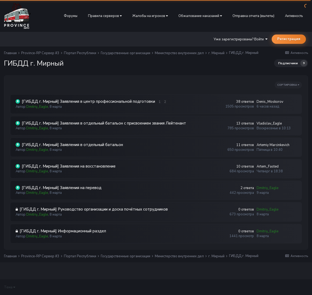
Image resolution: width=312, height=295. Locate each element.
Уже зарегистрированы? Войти (240, 39)
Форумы (70, 16)
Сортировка (288, 85)
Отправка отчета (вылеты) (253, 16)
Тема (9, 287)
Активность (294, 16)
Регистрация (288, 39)
